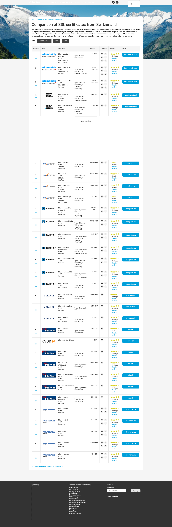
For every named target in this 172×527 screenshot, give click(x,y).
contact (91, 2)
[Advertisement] (86, 140)
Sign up (135, 491)
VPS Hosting (73, 497)
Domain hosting (74, 491)
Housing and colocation (77, 500)
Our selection (44, 41)
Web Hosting (73, 487)
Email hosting (73, 493)
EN (102, 57)
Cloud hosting (73, 499)
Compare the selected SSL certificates (47, 466)
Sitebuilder (72, 512)
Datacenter (73, 508)
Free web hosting (75, 513)
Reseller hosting (74, 504)
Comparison (56, 2)
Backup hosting (74, 510)
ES (102, 60)
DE (117, 2)
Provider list (67, 2)
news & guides (80, 2)
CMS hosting (73, 489)
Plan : (64, 67)
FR (113, 2)
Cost (65, 41)
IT (105, 57)
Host (56, 41)
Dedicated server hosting (77, 502)
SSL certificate (74, 506)
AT (105, 60)
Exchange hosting (75, 495)
